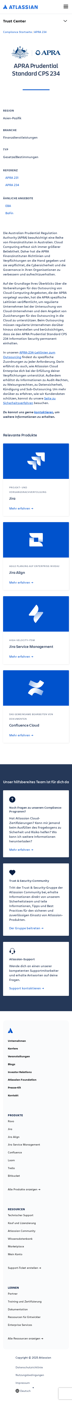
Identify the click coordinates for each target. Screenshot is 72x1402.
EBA (8, 206)
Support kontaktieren (26, 988)
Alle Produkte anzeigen (24, 1189)
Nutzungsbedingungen (30, 1375)
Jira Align (13, 1136)
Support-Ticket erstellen (24, 1267)
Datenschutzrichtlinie (29, 1367)
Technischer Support (20, 1215)
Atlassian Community (21, 1230)
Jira (10, 1129)
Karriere (13, 1048)
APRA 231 (11, 178)
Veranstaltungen (19, 1056)
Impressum (23, 1382)
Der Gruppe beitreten (26, 928)
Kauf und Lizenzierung (22, 1223)
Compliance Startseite (17, 32)
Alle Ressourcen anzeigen (25, 1338)
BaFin (9, 213)
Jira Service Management (24, 1144)
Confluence (15, 1152)
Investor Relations (20, 1072)
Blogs (11, 1064)
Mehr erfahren (21, 508)
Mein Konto (15, 1254)
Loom (11, 1160)
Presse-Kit (14, 1087)
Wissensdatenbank (20, 1238)
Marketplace (16, 1246)
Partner (12, 1293)
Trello (11, 1168)
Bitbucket (14, 1175)
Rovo (11, 1121)
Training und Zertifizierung (24, 1301)
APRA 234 (40, 32)
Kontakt (13, 1095)
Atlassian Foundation (22, 1079)
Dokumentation (18, 1309)
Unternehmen (17, 1040)
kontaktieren (43, 412)
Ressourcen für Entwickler (24, 1317)
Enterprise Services (20, 1324)
